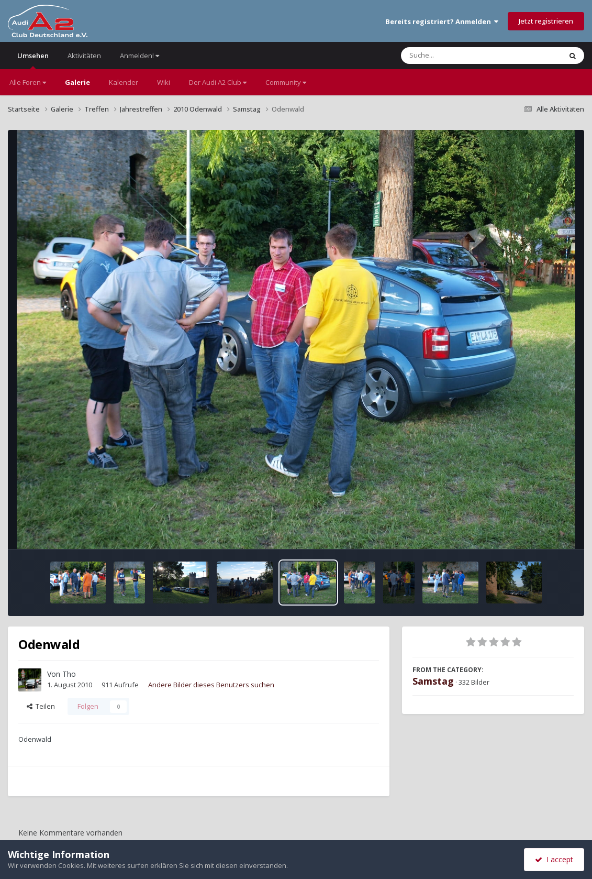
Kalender (123, 82)
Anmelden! (139, 55)
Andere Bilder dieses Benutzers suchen (211, 684)
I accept (554, 859)
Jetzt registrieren (546, 21)
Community (285, 82)
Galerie (77, 82)
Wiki (163, 82)
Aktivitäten (84, 55)
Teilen (41, 706)
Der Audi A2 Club (218, 82)
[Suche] (460, 55)
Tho (69, 674)
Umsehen (33, 60)
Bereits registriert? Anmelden (441, 21)
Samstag (433, 681)
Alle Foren (27, 82)
